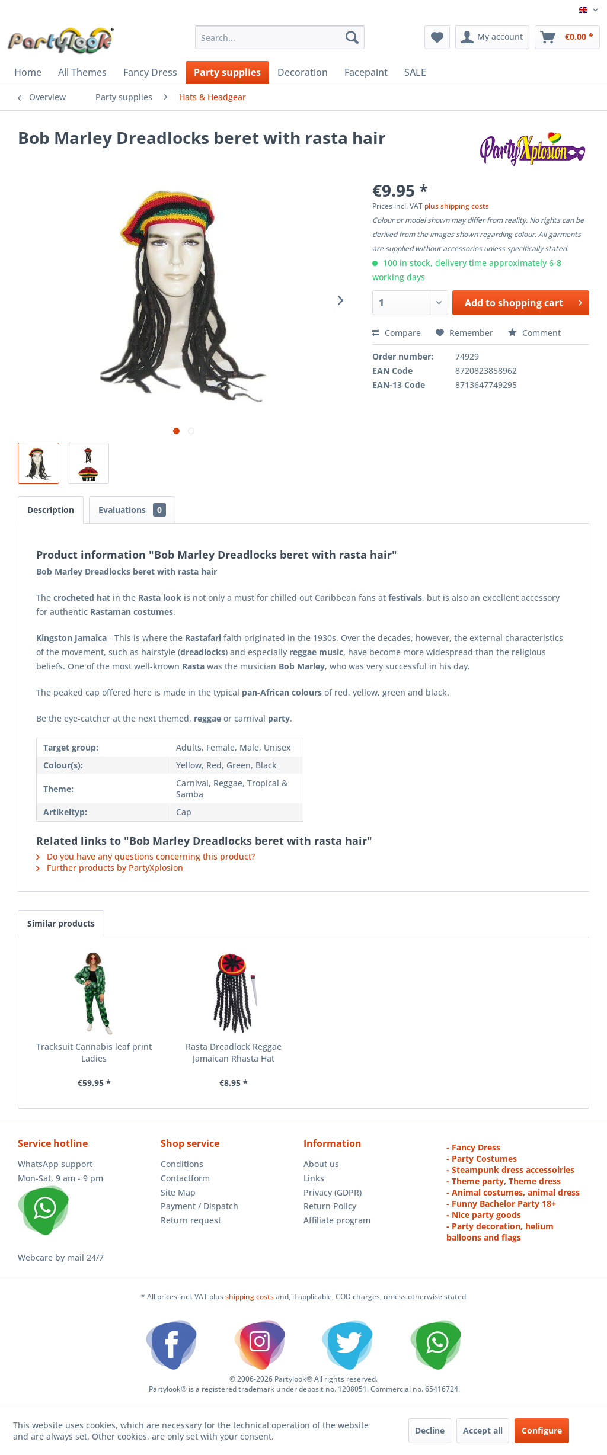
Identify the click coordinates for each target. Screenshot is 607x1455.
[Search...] (280, 37)
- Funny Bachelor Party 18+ (501, 1203)
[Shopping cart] (567, 37)
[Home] (28, 72)
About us (321, 1163)
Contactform (185, 1178)
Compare (396, 332)
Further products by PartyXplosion (109, 867)
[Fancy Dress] (150, 72)
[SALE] (415, 72)
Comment (534, 332)
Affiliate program (337, 1220)
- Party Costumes (481, 1158)
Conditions (182, 1163)
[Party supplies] (227, 72)
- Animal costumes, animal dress (513, 1192)
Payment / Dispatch (199, 1206)
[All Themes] (82, 72)
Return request (191, 1220)
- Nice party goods (483, 1214)
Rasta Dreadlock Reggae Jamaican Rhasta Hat (234, 1052)
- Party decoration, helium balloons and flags (500, 1231)
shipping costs (250, 1296)
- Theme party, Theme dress (503, 1181)
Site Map (178, 1192)
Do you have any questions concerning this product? (145, 856)
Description (50, 509)
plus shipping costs (456, 206)
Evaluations (132, 510)
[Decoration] (302, 72)
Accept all (483, 1430)
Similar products (61, 923)
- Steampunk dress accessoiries (510, 1169)
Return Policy (330, 1206)
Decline (430, 1430)
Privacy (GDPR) (333, 1192)
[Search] (352, 37)
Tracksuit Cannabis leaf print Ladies (94, 1052)
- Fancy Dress (473, 1147)
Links (314, 1178)
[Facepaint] (366, 72)
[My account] (492, 37)
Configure (542, 1430)
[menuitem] (280, 37)
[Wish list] (437, 37)
